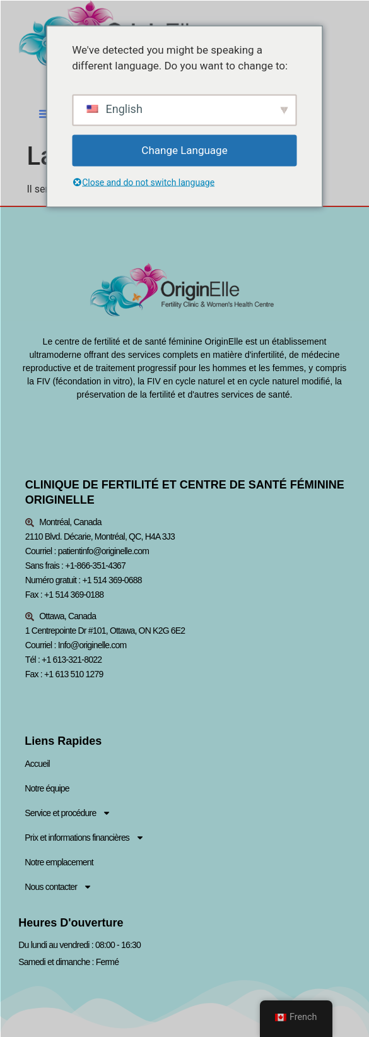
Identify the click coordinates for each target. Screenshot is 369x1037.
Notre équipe (47, 790)
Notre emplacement (59, 863)
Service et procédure (68, 814)
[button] (44, 113)
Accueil (37, 765)
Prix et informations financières (84, 839)
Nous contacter (58, 888)
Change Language (184, 149)
